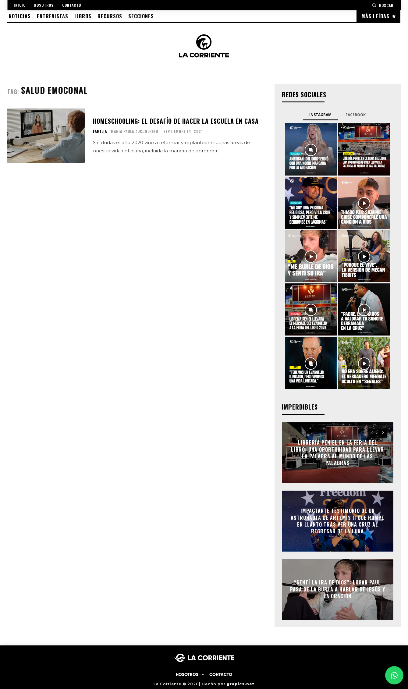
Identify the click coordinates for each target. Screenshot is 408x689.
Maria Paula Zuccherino (134, 131)
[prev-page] (371, 433)
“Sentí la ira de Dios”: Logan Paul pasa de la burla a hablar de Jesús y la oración (337, 589)
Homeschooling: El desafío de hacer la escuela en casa (176, 121)
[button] (382, 5)
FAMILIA (100, 131)
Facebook (356, 114)
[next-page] (382, 433)
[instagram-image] (311, 149)
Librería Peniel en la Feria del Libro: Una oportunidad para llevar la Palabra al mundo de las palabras (337, 453)
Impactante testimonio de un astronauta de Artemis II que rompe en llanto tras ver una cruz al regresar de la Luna (337, 521)
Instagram (320, 114)
